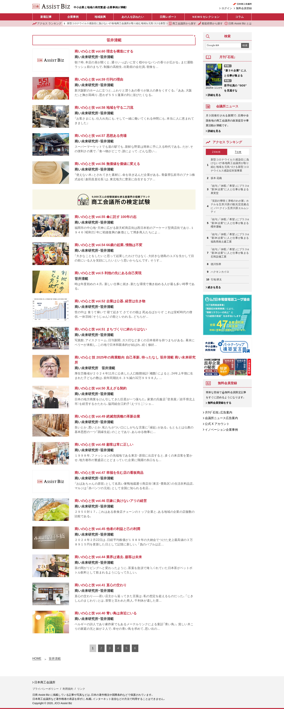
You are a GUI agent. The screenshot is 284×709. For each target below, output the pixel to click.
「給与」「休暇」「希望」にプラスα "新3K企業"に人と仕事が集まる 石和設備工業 (230, 253)
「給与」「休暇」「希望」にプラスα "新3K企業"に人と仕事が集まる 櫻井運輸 (230, 223)
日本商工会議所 (44, 682)
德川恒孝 (216, 264)
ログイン (227, 8)
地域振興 (100, 16)
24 (216, 151)
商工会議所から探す (182, 23)
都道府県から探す (210, 23)
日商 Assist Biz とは (238, 23)
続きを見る (214, 287)
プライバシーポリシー (45, 688)
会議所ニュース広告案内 (221, 418)
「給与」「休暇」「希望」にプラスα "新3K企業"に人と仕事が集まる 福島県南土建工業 (230, 238)
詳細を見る (214, 95)
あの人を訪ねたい (132, 16)
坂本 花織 (216, 178)
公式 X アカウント (217, 423)
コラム (239, 16)
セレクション (206, 17)
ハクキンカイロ (220, 271)
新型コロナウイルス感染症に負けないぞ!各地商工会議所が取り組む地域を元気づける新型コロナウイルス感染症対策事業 (133, 23)
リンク (81, 688)
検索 (245, 45)
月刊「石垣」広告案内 (218, 412)
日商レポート (168, 16)
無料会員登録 (244, 8)
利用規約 (68, 688)
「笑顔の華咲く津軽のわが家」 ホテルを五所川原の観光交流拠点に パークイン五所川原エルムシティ (230, 206)
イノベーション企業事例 (221, 429)
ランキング (47, 23)
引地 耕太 (216, 279)
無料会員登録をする (219, 402)
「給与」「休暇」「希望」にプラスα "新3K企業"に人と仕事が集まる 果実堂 (230, 189)
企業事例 (73, 16)
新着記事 (46, 16)
